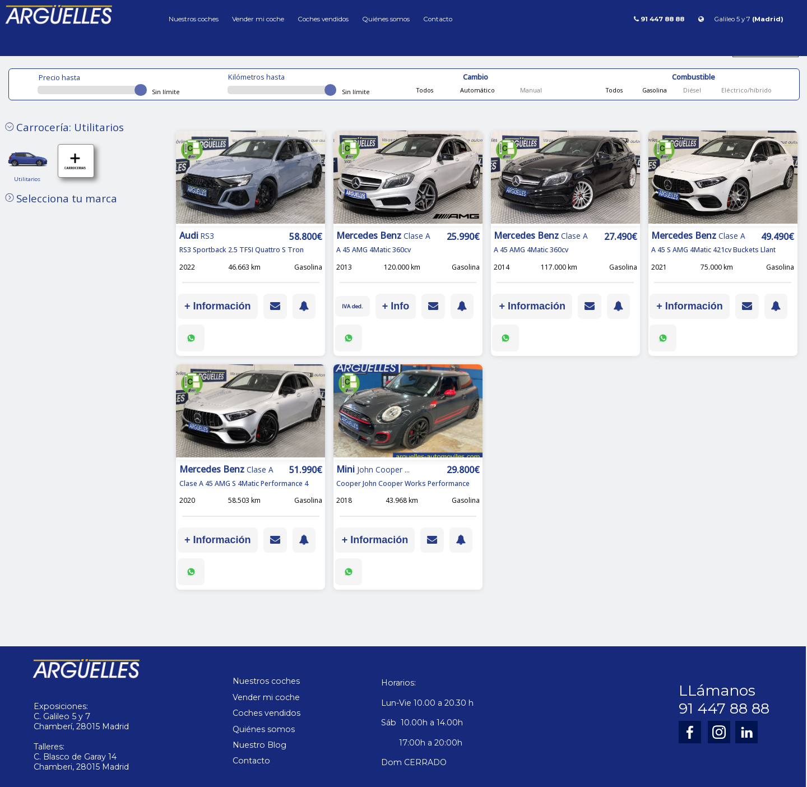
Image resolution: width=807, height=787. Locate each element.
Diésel (691, 90)
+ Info (398, 306)
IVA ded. (353, 306)
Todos (424, 90)
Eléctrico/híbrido (746, 90)
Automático (476, 90)
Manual (530, 90)
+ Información (217, 306)
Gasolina (654, 90)
